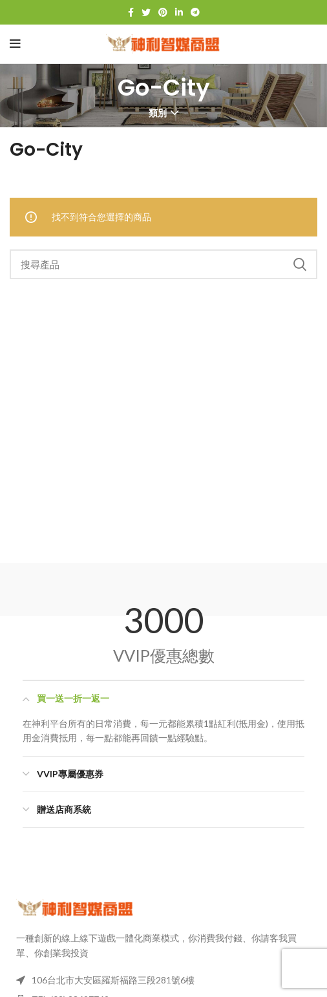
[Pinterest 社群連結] (162, 12)
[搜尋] (163, 264)
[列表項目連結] (163, 980)
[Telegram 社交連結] (195, 12)
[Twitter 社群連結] (146, 12)
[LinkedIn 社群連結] (179, 12)
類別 (158, 113)
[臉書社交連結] (131, 12)
